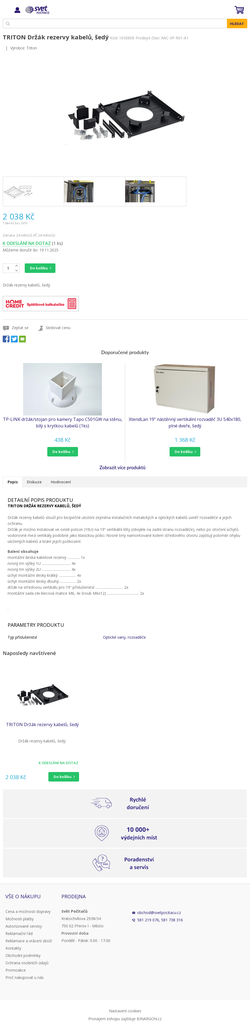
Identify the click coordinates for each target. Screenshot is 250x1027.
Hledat (237, 23)
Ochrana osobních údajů (27, 962)
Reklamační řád (19, 933)
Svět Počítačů (36, 10)
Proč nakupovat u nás (24, 977)
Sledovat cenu (58, 327)
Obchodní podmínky (22, 955)
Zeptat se (20, 327)
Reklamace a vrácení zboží (28, 940)
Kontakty (13, 948)
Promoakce (15, 970)
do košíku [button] (61, 451)
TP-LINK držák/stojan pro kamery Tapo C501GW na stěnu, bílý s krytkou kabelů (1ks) (62, 422)
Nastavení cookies (125, 1010)
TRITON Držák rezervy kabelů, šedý (42, 724)
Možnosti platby (19, 918)
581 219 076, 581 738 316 (160, 919)
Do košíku (39, 268)
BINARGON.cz (149, 1018)
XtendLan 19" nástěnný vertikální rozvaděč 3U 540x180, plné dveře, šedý (185, 422)
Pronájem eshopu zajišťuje (112, 1018)
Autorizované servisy (23, 926)
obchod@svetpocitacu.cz (159, 912)
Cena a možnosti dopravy (28, 911)
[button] (62, 451)
